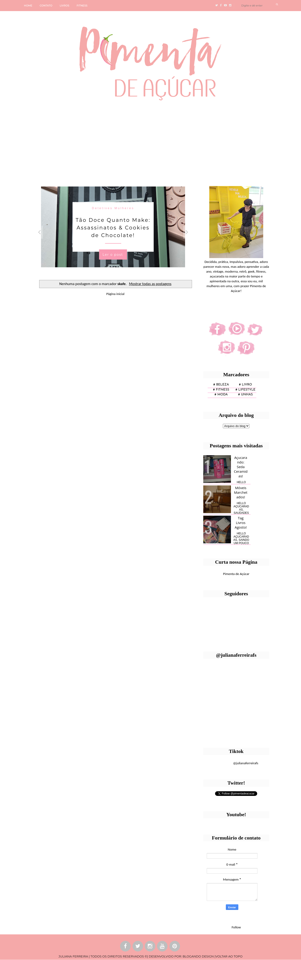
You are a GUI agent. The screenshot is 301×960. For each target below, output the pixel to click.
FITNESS (82, 5)
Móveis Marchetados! (240, 492)
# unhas (245, 394)
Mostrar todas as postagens (150, 283)
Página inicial (115, 294)
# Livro (245, 384)
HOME (28, 5)
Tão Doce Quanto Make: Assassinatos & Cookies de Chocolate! (113, 227)
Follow (236, 927)
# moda (221, 394)
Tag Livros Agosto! (241, 523)
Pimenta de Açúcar (236, 574)
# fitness (221, 389)
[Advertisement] (141, 141)
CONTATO (46, 5)
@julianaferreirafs (245, 763)
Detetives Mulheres (113, 208)
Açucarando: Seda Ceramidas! (241, 466)
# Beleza (221, 384)
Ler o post (113, 254)
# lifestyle (246, 389)
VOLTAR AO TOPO (228, 956)
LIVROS (64, 5)
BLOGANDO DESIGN (198, 956)
